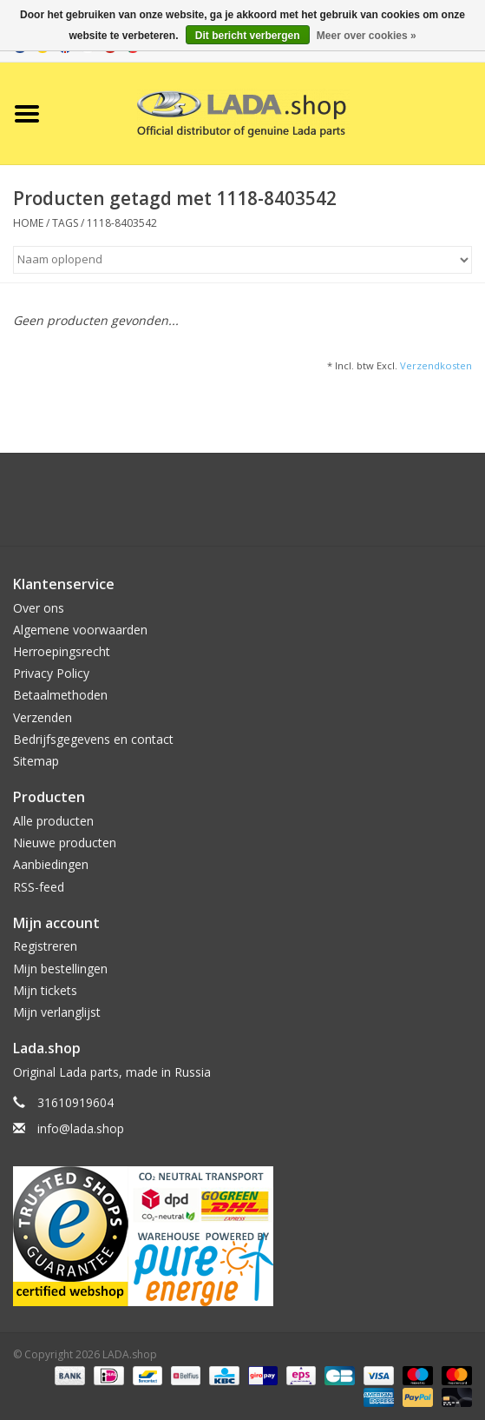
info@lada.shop (80, 1128)
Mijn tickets (45, 990)
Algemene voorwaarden (80, 629)
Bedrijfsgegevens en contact (93, 739)
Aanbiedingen (50, 864)
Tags (65, 223)
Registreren (45, 946)
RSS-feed (38, 887)
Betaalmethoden (60, 695)
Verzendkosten (436, 365)
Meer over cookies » (366, 36)
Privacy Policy (51, 673)
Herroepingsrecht (61, 651)
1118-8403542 (122, 223)
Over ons (38, 608)
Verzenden (42, 717)
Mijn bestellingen (60, 968)
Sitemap (36, 761)
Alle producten (53, 821)
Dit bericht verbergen (247, 36)
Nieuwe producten (64, 842)
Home (28, 223)
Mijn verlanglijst (57, 1012)
